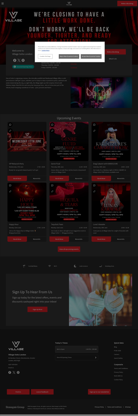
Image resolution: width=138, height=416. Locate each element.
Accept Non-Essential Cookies (91, 56)
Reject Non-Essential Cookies (69, 56)
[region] (70, 52)
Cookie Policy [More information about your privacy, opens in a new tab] (45, 50)
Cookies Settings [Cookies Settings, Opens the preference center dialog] (45, 56)
